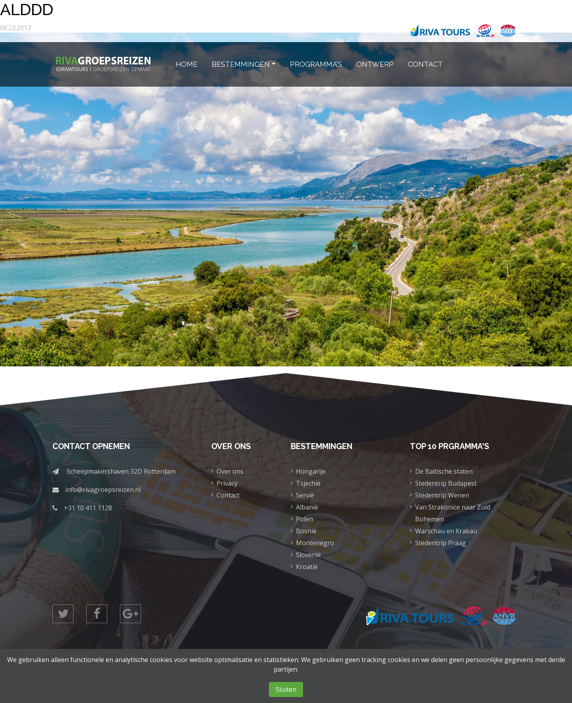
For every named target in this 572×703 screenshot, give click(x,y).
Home (186, 64)
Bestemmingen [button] (241, 64)
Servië (305, 495)
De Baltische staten (444, 471)
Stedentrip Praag (440, 542)
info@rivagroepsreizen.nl (103, 489)
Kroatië (307, 566)
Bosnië (306, 531)
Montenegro (315, 542)
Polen (304, 519)
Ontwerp (375, 64)
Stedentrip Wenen (442, 495)
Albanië (307, 507)
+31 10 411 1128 (88, 508)
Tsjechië (308, 483)
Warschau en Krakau (446, 531)
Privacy (227, 483)
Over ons (229, 471)
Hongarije (311, 471)
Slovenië (308, 554)
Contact (425, 64)
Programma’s (316, 64)
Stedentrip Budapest (446, 483)
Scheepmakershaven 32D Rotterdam (121, 471)
